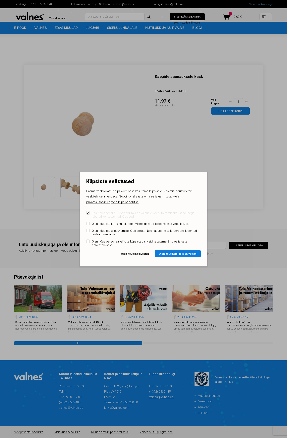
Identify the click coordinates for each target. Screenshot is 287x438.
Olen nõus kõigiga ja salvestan (178, 253)
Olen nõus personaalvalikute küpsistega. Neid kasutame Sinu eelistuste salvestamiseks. (139, 243)
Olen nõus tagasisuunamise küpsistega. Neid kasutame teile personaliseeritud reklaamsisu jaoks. (144, 232)
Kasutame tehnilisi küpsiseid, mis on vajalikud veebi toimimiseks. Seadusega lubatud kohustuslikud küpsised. (143, 214)
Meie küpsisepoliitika (125, 202)
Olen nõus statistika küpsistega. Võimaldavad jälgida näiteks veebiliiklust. (140, 224)
